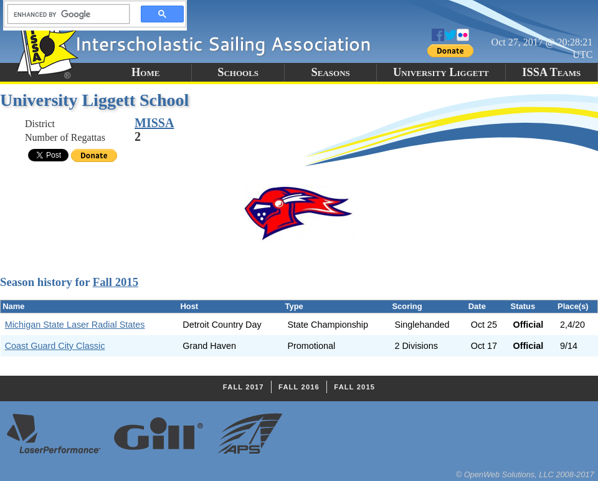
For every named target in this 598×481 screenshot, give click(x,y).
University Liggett (441, 72)
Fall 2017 (243, 387)
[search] (65, 14)
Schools (238, 72)
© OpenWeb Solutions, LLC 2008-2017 (525, 474)
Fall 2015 (115, 281)
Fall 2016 (299, 387)
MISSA (154, 123)
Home (145, 72)
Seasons (330, 72)
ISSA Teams (551, 72)
